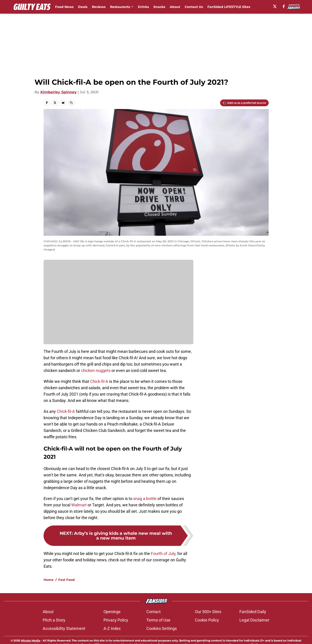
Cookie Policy (207, 636)
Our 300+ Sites (208, 627)
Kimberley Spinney (58, 92)
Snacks (159, 7)
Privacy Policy (115, 636)
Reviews (99, 7)
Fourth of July (163, 553)
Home (49, 596)
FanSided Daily (252, 627)
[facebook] (284, 6)
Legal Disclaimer (254, 636)
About (175, 7)
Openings (111, 627)
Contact (153, 627)
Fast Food (66, 596)
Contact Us (194, 7)
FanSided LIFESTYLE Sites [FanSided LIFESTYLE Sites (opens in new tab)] (228, 7)
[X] (275, 6)
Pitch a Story (54, 636)
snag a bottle (145, 498)
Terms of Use (158, 636)
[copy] (71, 102)
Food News (64, 7)
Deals (82, 7)
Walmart (79, 505)
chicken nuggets (96, 370)
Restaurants (120, 7)
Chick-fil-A (99, 381)
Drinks (143, 7)
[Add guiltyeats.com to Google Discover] (244, 102)
